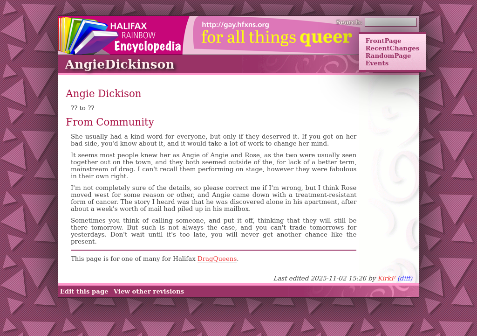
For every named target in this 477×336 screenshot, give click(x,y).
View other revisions (149, 291)
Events (376, 63)
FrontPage (383, 40)
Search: (349, 22)
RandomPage (388, 55)
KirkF (386, 278)
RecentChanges (392, 48)
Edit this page (84, 291)
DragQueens (217, 258)
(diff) (405, 278)
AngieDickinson (119, 64)
